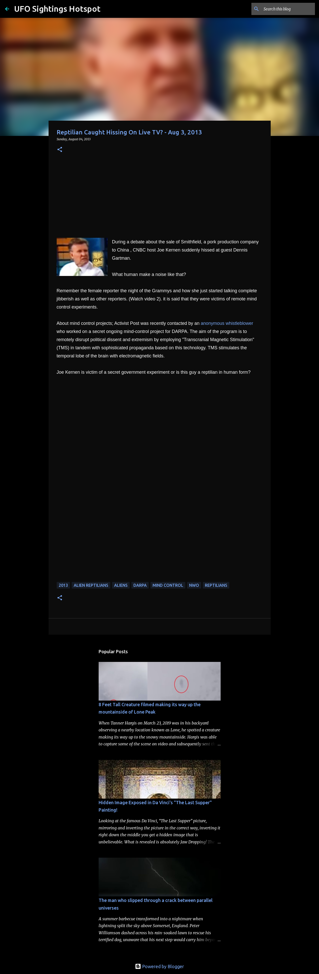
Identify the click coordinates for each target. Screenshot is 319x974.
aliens (121, 585)
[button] (60, 149)
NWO (194, 585)
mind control (168, 585)
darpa (140, 585)
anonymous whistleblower (227, 323)
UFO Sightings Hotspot (57, 8)
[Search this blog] (288, 9)
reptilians (216, 585)
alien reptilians (91, 585)
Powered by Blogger (159, 966)
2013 (63, 585)
